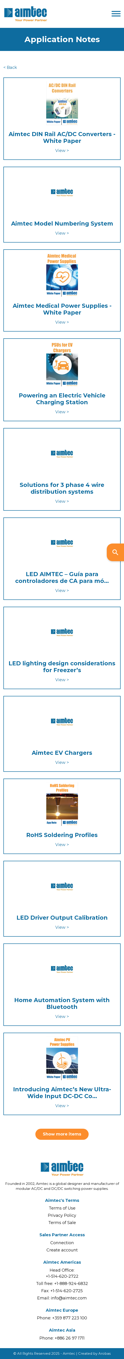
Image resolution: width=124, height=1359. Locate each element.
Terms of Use (62, 1208)
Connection (62, 1242)
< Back (10, 67)
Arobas (104, 1353)
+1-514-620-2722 (62, 1276)
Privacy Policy (62, 1215)
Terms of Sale (62, 1222)
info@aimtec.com (69, 1298)
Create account (62, 1250)
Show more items (62, 1134)
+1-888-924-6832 (71, 1283)
